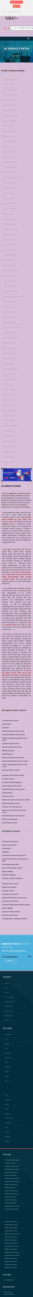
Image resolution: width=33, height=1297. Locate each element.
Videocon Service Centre (10, 110)
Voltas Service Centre (9, 276)
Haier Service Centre (9, 105)
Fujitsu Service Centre (9, 286)
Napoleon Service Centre (10, 395)
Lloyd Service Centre (9, 400)
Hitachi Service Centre (9, 121)
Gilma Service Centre (9, 446)
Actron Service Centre (9, 410)
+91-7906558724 (12, 12)
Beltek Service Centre (9, 255)
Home (17, 55)
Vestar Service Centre (9, 307)
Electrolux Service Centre (10, 338)
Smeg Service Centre (9, 152)
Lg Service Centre (8, 84)
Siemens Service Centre (10, 167)
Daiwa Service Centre (11, 1261)
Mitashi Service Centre (9, 224)
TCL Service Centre (8, 384)
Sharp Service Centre (9, 188)
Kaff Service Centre (8, 436)
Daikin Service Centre (9, 302)
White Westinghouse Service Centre (13, 296)
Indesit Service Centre (9, 265)
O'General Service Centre (10, 79)
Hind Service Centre (8, 157)
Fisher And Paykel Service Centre (12, 177)
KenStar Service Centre (9, 317)
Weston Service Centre (9, 131)
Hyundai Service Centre (9, 322)
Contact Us (10, 960)
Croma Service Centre (9, 208)
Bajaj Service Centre (9, 343)
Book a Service (8, 1292)
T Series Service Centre (9, 250)
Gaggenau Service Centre (10, 162)
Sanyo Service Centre (9, 281)
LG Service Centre (10, 1163)
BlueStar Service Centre (10, 219)
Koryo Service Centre (9, 405)
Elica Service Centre (8, 457)
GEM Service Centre (9, 198)
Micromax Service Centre (10, 229)
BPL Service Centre (8, 146)
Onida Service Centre (9, 353)
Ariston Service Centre (9, 358)
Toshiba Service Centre (9, 141)
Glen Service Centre (8, 462)
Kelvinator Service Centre (10, 115)
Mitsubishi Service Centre (10, 291)
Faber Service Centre (9, 431)
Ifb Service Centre (8, 260)
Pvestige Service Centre (10, 452)
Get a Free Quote (9, 1294)
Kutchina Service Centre (10, 441)
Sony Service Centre (9, 420)
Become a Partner (16, 2)
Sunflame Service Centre (10, 271)
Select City (16, 6)
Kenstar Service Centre (9, 348)
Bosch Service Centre (9, 183)
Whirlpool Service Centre (10, 426)
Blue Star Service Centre (12, 1246)
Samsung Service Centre (10, 90)
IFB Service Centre (8, 126)
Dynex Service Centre (11, 1267)
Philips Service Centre (9, 389)
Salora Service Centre (9, 245)
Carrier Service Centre (9, 312)
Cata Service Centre (8, 364)
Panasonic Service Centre (10, 95)
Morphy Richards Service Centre (12, 327)
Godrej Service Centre (9, 100)
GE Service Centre (8, 214)
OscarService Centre (9, 240)
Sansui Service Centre (9, 172)
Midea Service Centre (9, 415)
